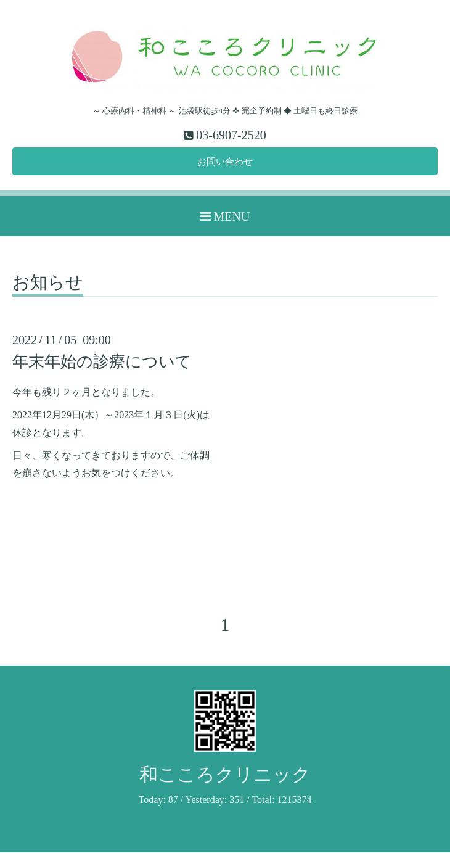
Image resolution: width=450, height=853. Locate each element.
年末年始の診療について (102, 363)
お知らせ (47, 284)
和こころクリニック (225, 775)
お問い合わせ (225, 162)
